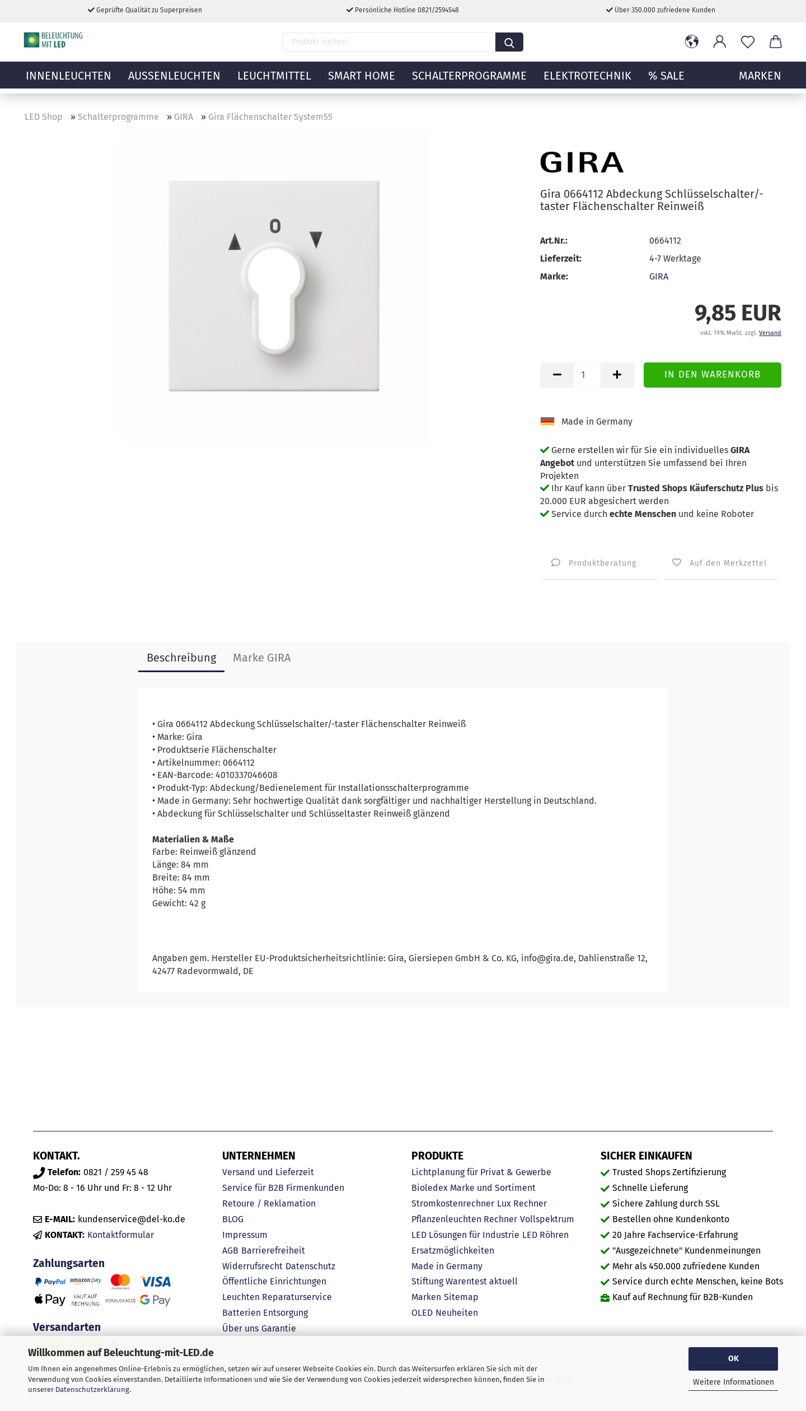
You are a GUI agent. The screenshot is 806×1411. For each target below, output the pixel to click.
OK (733, 1358)
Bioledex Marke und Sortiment (473, 1187)
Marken (426, 1297)
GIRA (658, 276)
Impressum (245, 1235)
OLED (422, 1312)
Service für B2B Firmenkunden (283, 1187)
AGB (230, 1250)
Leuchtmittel (274, 81)
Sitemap (461, 1297)
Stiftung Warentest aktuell (464, 1281)
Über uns (240, 1328)
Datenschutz (310, 1266)
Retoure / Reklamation (269, 1203)
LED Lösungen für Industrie (465, 1235)
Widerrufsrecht (252, 1266)
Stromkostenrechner (452, 1203)
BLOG (232, 1219)
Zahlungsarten (69, 1263)
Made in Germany (446, 1266)
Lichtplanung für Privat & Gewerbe (481, 1172)
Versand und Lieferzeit (268, 1172)
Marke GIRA (261, 657)
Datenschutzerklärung (92, 1389)
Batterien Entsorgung (265, 1312)
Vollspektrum (547, 1219)
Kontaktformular (120, 1235)
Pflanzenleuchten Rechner (464, 1219)
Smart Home (361, 81)
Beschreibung (181, 657)
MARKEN (760, 81)
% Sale (666, 81)
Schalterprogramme (469, 81)
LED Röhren (545, 1235)
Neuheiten (456, 1312)
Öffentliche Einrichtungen (274, 1281)
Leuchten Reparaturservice (277, 1297)
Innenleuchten (68, 81)
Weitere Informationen (733, 1382)
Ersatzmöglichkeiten (452, 1250)
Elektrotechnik (587, 81)
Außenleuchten (174, 81)
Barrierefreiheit (273, 1250)
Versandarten (67, 1327)
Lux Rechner (522, 1203)
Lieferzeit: (561, 258)
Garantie (278, 1328)
